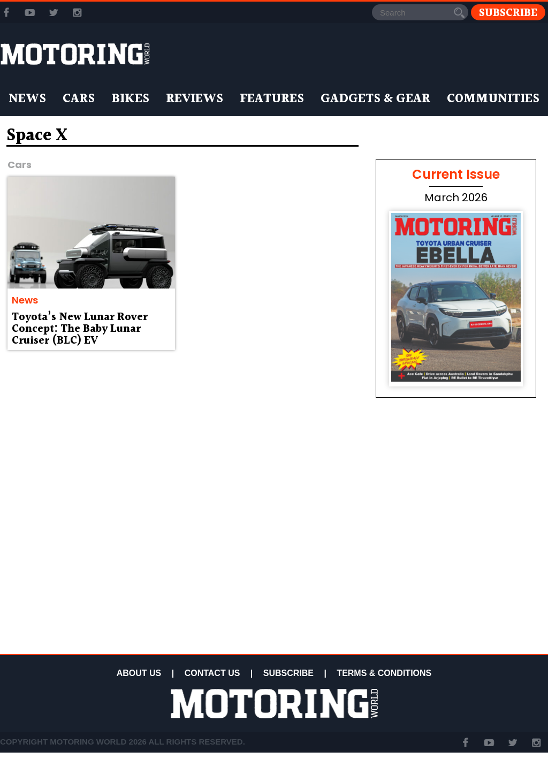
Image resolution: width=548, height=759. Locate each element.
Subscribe (508, 12)
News (27, 99)
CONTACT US (212, 673)
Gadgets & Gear (375, 99)
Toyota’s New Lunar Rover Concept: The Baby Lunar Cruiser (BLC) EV (80, 329)
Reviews (194, 99)
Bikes (130, 99)
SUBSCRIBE (288, 673)
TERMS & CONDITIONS (384, 673)
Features (272, 99)
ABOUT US (139, 673)
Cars (79, 99)
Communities (493, 99)
